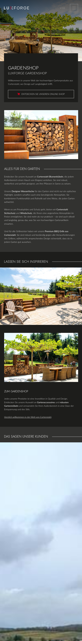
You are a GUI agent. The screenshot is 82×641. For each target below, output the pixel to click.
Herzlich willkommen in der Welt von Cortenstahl (27, 417)
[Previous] (8, 296)
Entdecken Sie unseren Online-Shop (43, 94)
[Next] (74, 296)
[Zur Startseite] (16, 8)
